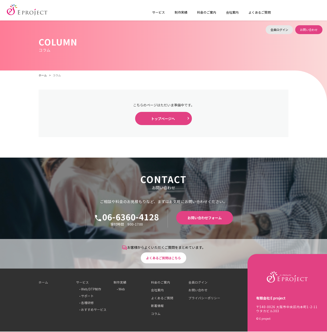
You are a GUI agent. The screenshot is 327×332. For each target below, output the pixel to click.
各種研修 (87, 303)
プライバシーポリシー (204, 298)
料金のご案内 (201, 10)
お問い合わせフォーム (204, 218)
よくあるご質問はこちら (163, 257)
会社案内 (224, 10)
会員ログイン (279, 10)
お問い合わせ (309, 10)
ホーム (43, 75)
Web (122, 289)
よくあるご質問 (249, 10)
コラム (156, 314)
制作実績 (120, 282)
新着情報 (157, 306)
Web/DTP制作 (91, 289)
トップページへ (162, 118)
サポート (87, 296)
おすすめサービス (94, 310)
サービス (82, 282)
